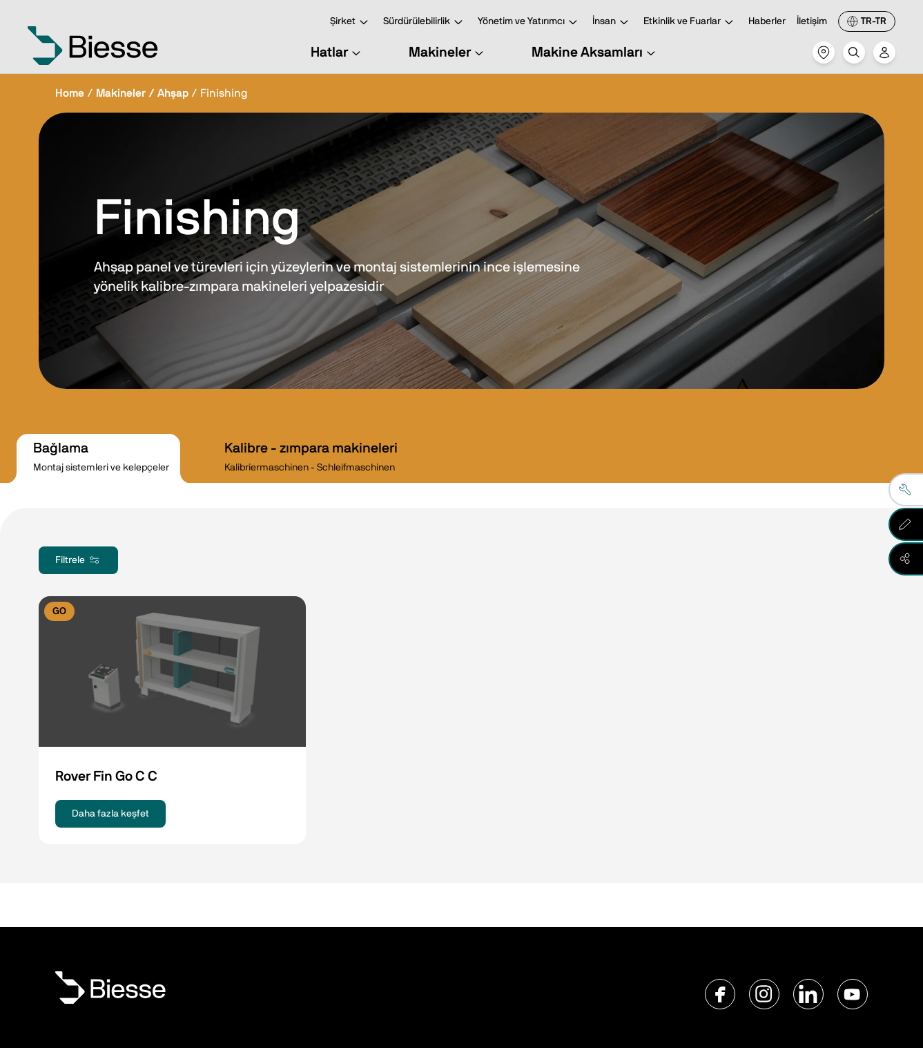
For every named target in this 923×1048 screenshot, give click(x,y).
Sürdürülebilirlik (425, 22)
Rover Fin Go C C (106, 776)
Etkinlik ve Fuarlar (690, 22)
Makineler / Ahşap (142, 93)
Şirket (351, 22)
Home (69, 93)
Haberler (767, 21)
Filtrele (78, 560)
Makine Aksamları (595, 52)
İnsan (612, 22)
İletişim (812, 21)
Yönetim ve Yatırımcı (529, 22)
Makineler (448, 52)
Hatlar (338, 52)
